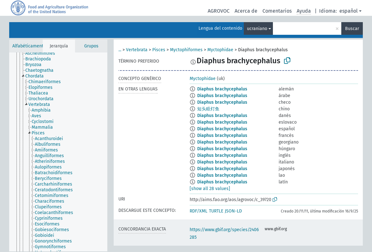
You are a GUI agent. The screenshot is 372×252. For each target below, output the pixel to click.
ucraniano (257, 28)
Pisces (158, 49)
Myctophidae (220, 49)
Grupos (91, 46)
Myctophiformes (186, 49)
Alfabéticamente (29, 46)
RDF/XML (198, 211)
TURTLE (216, 211)
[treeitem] (43, 53)
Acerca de (246, 11)
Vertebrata (137, 49)
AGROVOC (219, 11)
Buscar (352, 28)
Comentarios (277, 11)
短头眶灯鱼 (208, 109)
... (119, 49)
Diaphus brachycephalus (222, 89)
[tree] (58, 151)
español (348, 11)
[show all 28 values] (210, 188)
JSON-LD (233, 211)
